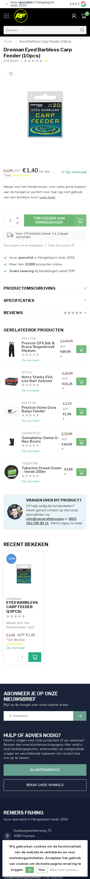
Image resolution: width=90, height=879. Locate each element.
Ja (29, 869)
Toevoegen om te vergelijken (23, 245)
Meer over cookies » (64, 870)
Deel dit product (61, 245)
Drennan (11, 61)
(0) (46, 61)
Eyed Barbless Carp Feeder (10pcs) (45, 41)
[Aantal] (22, 657)
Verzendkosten (20, 175)
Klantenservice (45, 770)
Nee (42, 869)
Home (8, 41)
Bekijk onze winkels (45, 785)
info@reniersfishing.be (45, 519)
